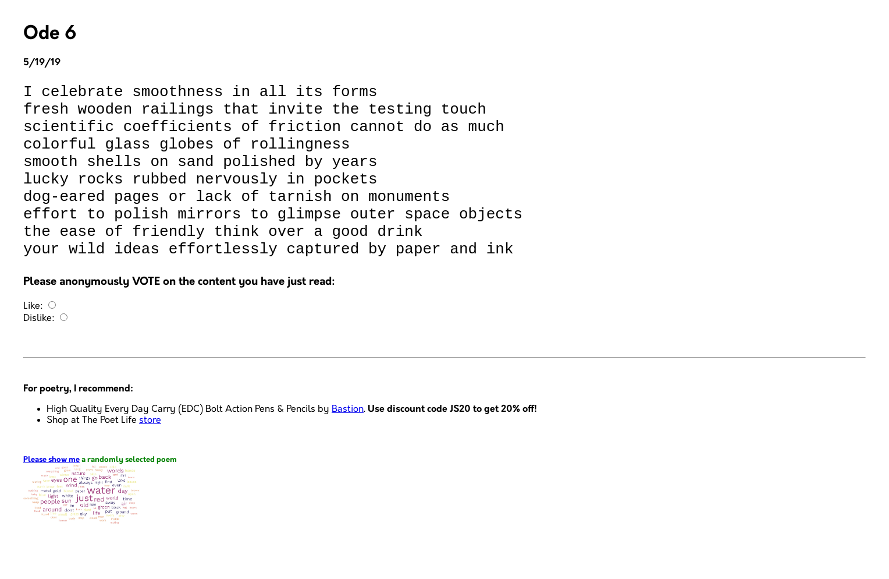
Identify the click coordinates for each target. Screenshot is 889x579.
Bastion (348, 444)
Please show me (51, 494)
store (150, 455)
